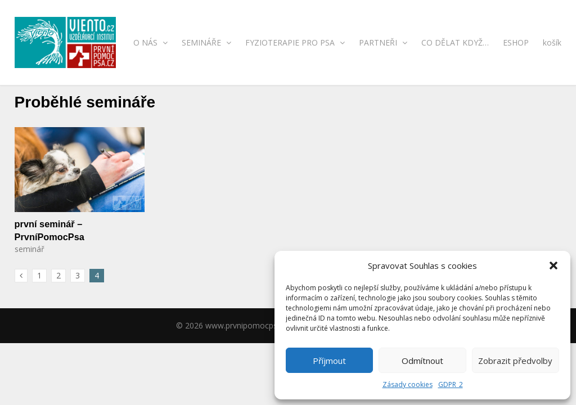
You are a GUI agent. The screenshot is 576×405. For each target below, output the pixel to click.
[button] (553, 265)
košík (552, 42)
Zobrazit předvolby (515, 360)
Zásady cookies (407, 384)
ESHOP (516, 42)
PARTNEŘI (383, 42)
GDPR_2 (450, 384)
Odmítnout (422, 360)
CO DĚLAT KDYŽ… (455, 42)
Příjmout (329, 360)
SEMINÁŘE (206, 42)
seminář (29, 249)
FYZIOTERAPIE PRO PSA (295, 42)
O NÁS (150, 42)
